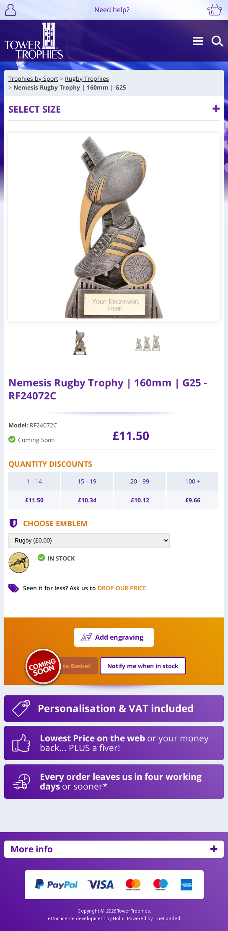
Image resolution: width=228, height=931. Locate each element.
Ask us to (108, 588)
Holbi (118, 919)
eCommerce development (76, 919)
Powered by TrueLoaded (153, 919)
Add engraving (119, 637)
